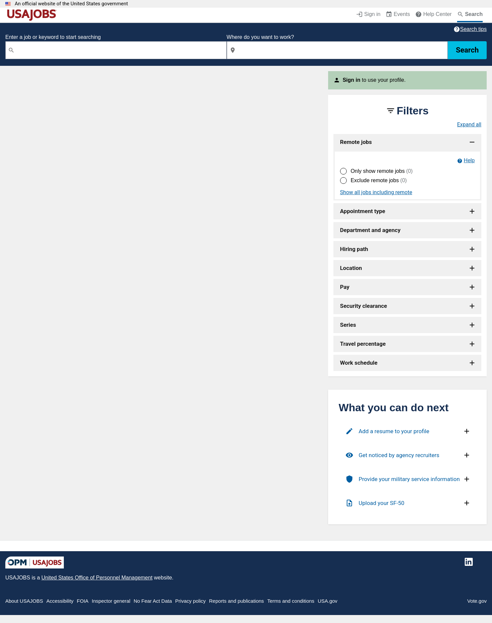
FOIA (82, 601)
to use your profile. (374, 80)
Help (469, 160)
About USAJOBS (24, 601)
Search (467, 50)
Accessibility (59, 601)
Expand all (469, 124)
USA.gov (327, 601)
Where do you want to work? (260, 37)
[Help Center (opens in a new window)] (433, 15)
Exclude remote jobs (379, 180)
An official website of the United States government (71, 3)
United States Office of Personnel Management (96, 577)
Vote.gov (477, 601)
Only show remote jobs (382, 171)
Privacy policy (190, 601)
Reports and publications (236, 601)
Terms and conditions (290, 601)
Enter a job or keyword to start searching (53, 37)
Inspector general (111, 601)
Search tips (473, 29)
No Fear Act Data (153, 601)
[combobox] (116, 50)
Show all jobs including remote (376, 192)
